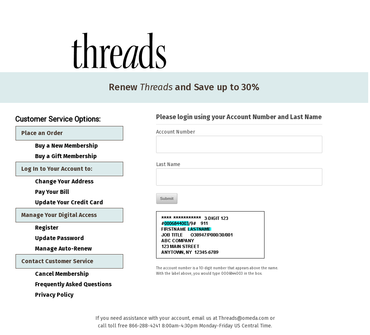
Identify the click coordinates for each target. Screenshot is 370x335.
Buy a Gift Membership (66, 156)
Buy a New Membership (66, 146)
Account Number (175, 132)
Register (47, 228)
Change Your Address (64, 181)
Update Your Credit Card (69, 202)
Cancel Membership (62, 274)
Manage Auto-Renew (63, 248)
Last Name (168, 164)
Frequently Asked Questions (73, 284)
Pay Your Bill (52, 192)
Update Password (59, 238)
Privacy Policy (54, 295)
